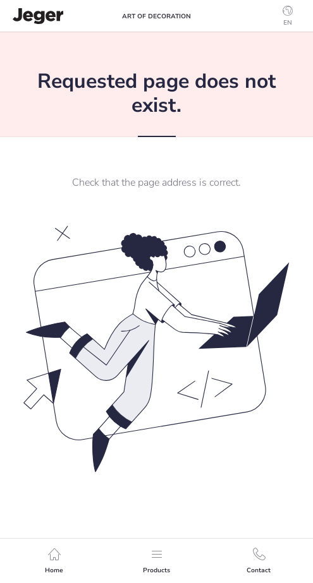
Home (54, 561)
